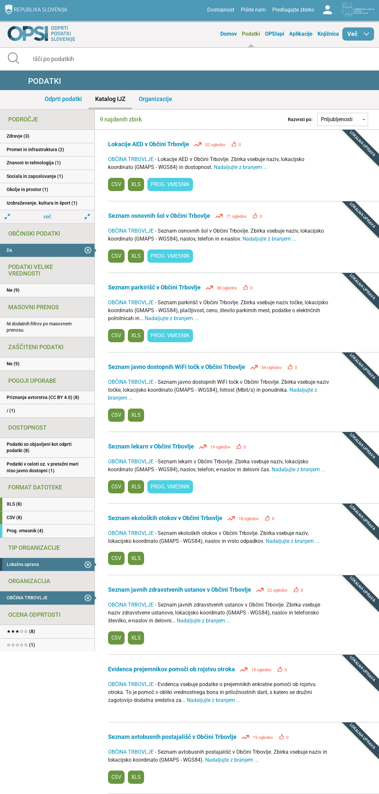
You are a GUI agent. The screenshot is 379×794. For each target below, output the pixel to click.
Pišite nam (253, 10)
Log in (327, 10)
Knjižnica (328, 34)
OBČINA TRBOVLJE (131, 159)
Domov (228, 34)
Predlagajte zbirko (293, 10)
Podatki (251, 34)
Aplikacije (301, 34)
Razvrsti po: (300, 119)
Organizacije (155, 98)
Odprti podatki (63, 98)
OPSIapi (274, 34)
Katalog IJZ (110, 98)
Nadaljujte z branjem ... (240, 167)
